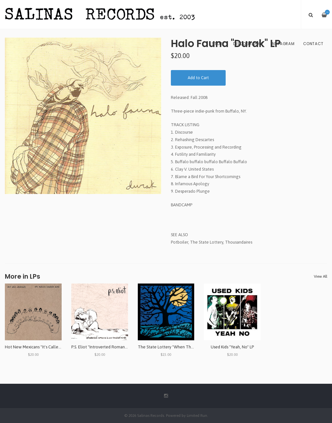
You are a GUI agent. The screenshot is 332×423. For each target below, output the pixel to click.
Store (218, 43)
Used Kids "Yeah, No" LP (232, 346)
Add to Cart (198, 77)
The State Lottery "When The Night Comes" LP (182, 346)
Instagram (283, 43)
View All (320, 276)
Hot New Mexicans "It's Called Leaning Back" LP (49, 346)
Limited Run (197, 415)
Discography (247, 43)
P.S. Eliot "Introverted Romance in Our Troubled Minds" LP (124, 346)
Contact (313, 43)
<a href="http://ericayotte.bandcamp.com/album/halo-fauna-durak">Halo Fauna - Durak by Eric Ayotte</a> (249, 216)
